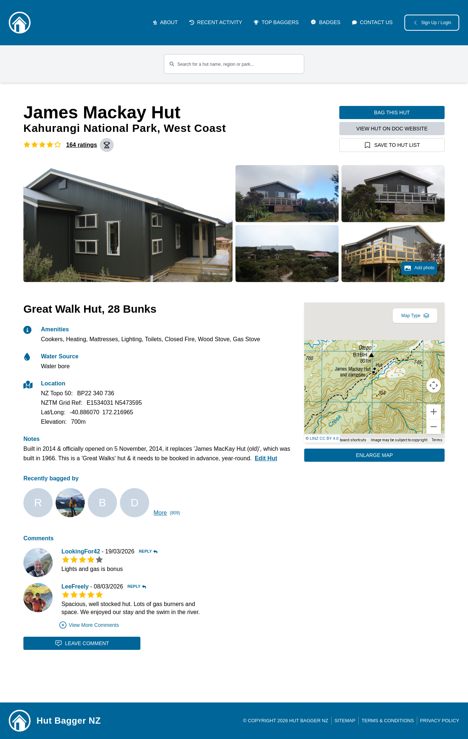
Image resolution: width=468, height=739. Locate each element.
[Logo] (20, 23)
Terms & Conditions (388, 720)
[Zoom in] (433, 411)
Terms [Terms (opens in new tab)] (437, 440)
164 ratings (81, 145)
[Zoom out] (433, 426)
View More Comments (88, 625)
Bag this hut (392, 112)
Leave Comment (82, 643)
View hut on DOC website (392, 129)
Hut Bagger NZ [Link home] (69, 720)
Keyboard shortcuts (350, 440)
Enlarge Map (374, 455)
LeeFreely (75, 586)
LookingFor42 (80, 551)
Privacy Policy (439, 720)
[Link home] (20, 721)
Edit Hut (266, 458)
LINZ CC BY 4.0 (324, 438)
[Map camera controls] (433, 385)
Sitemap (345, 720)
